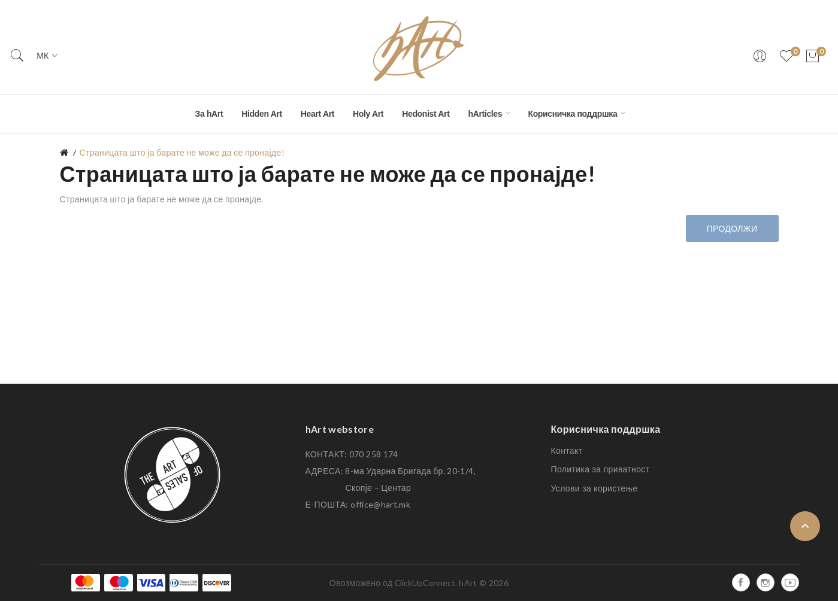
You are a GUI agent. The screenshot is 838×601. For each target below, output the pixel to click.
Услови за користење (594, 488)
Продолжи (732, 228)
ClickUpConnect (425, 583)
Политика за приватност (600, 469)
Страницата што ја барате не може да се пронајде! (182, 152)
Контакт (567, 451)
